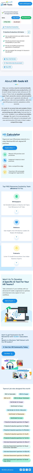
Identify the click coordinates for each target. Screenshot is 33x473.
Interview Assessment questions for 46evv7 (16, 442)
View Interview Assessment (13, 63)
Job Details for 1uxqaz (16, 402)
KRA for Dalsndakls (10, 394)
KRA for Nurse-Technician (21, 398)
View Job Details (10, 59)
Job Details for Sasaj (16, 406)
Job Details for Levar (16, 418)
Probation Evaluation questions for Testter (16, 438)
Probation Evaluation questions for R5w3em (16, 430)
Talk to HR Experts (25, 3)
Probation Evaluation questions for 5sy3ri (16, 434)
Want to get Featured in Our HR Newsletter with (12, 335)
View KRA (7, 67)
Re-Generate (26, 17)
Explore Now (9, 148)
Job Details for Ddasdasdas (16, 414)
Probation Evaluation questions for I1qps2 (16, 422)
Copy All (16, 17)
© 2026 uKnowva (7, 470)
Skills (3, 18)
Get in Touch (10, 301)
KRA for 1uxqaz (24, 394)
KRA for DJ (7, 398)
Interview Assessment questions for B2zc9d (16, 451)
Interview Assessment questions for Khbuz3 (16, 455)
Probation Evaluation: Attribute (13, 32)
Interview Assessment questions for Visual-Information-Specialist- (16, 446)
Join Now (8, 354)
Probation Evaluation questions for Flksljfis (16, 426)
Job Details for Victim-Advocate (16, 410)
